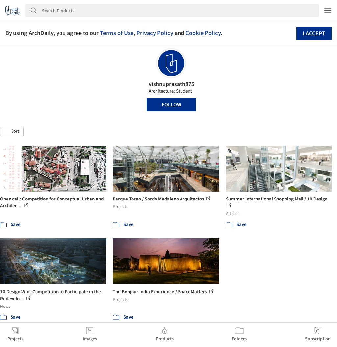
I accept (314, 33)
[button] (12, 131)
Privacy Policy (154, 33)
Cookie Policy (203, 33)
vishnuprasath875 (171, 84)
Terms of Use (116, 33)
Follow (171, 104)
